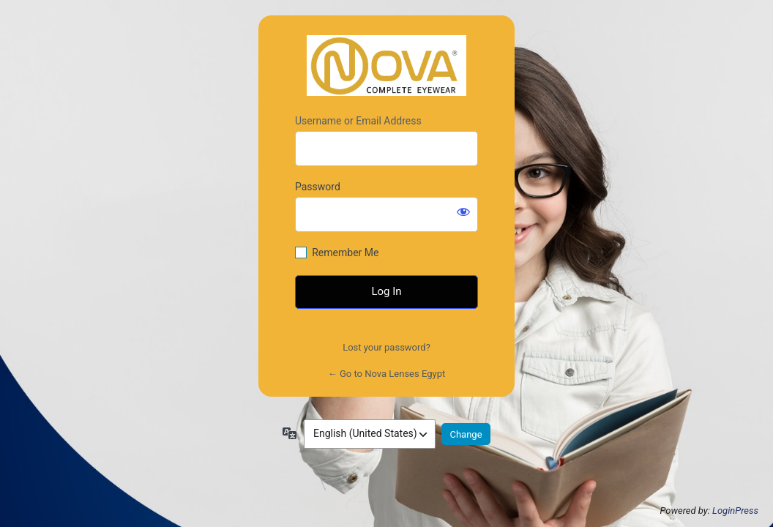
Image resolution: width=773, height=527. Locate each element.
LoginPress (735, 510)
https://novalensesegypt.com (386, 65)
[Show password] (463, 211)
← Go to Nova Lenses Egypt (386, 373)
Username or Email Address (358, 121)
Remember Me (345, 252)
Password (317, 187)
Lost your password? (386, 347)
